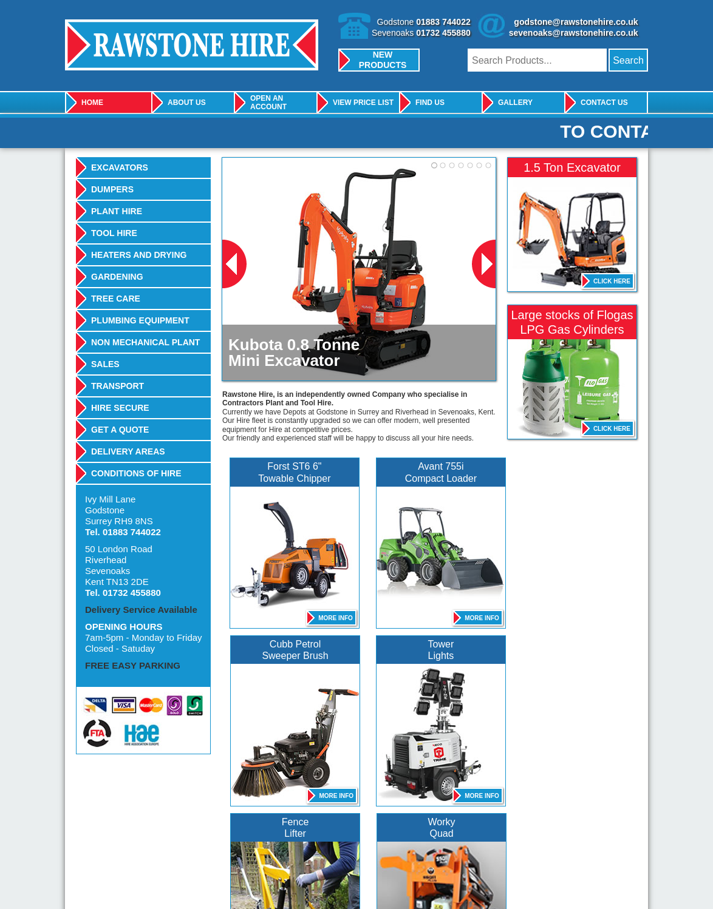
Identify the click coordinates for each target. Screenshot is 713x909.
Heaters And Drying (138, 255)
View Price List (363, 102)
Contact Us (604, 102)
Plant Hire (116, 211)
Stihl (603, 845)
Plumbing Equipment (140, 320)
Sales (105, 364)
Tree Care (115, 298)
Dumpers (112, 189)
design (612, 883)
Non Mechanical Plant (145, 342)
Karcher (312, 845)
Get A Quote (120, 429)
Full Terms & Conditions (256, 883)
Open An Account (268, 102)
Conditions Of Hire (136, 473)
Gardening (117, 277)
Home (92, 102)
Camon (485, 845)
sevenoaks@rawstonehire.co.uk (573, 33)
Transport (117, 386)
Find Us (430, 102)
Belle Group (264, 845)
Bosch (150, 845)
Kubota (215, 845)
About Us (187, 102)
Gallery (515, 102)
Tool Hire (114, 233)
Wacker (434, 845)
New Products (383, 60)
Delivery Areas (128, 451)
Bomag (540, 845)
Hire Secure (120, 408)
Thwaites (373, 845)
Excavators (119, 167)
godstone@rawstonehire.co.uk (576, 22)
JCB (95, 845)
